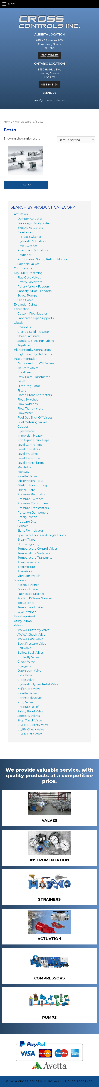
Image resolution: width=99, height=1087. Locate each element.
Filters (21, 390)
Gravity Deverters (29, 282)
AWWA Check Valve (31, 634)
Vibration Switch (28, 575)
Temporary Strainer (31, 607)
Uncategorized (24, 616)
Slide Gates (25, 300)
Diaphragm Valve (29, 670)
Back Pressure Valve (31, 643)
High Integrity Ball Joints (34, 354)
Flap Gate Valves (29, 277)
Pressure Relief (28, 707)
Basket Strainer (28, 585)
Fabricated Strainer (30, 594)
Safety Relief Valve (30, 711)
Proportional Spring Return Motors (42, 259)
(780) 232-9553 (49, 55)
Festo (26, 184)
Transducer (25, 571)
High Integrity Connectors (32, 349)
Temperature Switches (33, 553)
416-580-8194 (49, 84)
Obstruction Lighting (32, 485)
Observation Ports (30, 480)
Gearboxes (25, 232)
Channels (24, 327)
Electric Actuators (30, 227)
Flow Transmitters (30, 408)
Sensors (22, 526)
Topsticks (23, 345)
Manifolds (24, 467)
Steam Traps (26, 539)
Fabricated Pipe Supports (35, 318)
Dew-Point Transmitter (33, 377)
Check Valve (26, 661)
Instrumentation (25, 358)
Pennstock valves (29, 698)
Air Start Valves (27, 368)
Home (8, 121)
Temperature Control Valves (37, 548)
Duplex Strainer (28, 589)
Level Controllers (29, 444)
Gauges (22, 426)
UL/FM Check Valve (31, 729)
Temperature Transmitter (35, 557)
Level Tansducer (29, 458)
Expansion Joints (25, 304)
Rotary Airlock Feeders (33, 286)
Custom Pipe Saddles (32, 313)
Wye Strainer (26, 612)
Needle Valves (27, 476)
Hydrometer (26, 431)
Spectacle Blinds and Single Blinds (41, 535)
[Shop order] (76, 139)
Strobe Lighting (28, 544)
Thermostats (26, 566)
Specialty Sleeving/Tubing (35, 340)
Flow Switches (27, 404)
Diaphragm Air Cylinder (33, 223)
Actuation (21, 214)
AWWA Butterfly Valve (33, 630)
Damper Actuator (29, 218)
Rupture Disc (26, 521)
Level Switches (27, 453)
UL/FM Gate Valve (29, 734)
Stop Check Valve (29, 720)
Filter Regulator (28, 386)
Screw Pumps (27, 295)
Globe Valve (25, 680)
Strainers (20, 580)
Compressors (23, 268)
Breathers (24, 372)
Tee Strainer (26, 603)
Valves (18, 625)
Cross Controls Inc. (35, 1081)
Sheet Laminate (28, 336)
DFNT (21, 381)
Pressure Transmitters (33, 508)
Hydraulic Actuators (31, 241)
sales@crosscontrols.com (49, 100)
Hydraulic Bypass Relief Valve (37, 684)
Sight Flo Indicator (30, 530)
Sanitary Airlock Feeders (34, 291)
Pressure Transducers (32, 503)
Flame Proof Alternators (34, 395)
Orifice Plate (26, 490)
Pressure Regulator (31, 494)
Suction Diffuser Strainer (34, 598)
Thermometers (28, 562)
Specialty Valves (28, 716)
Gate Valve (25, 675)
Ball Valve (24, 648)
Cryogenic (24, 666)
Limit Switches (27, 246)
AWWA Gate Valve (30, 639)
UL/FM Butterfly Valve (33, 725)
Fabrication (22, 309)
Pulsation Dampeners (32, 512)
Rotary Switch (27, 517)
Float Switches (31, 236)
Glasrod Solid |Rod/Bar (33, 331)
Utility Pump (23, 621)
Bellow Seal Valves (30, 652)
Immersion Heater (30, 435)
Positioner (24, 255)
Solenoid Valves (28, 264)
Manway (23, 471)
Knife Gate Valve (29, 689)
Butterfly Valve (28, 657)
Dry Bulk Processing (28, 273)
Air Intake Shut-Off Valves (35, 363)
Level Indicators (28, 449)
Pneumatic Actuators (32, 250)
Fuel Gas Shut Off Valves (34, 417)
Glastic (18, 322)
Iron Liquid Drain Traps (33, 440)
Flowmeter (25, 413)
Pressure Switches (30, 499)
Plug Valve (25, 702)
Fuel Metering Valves (32, 422)
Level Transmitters (30, 462)
